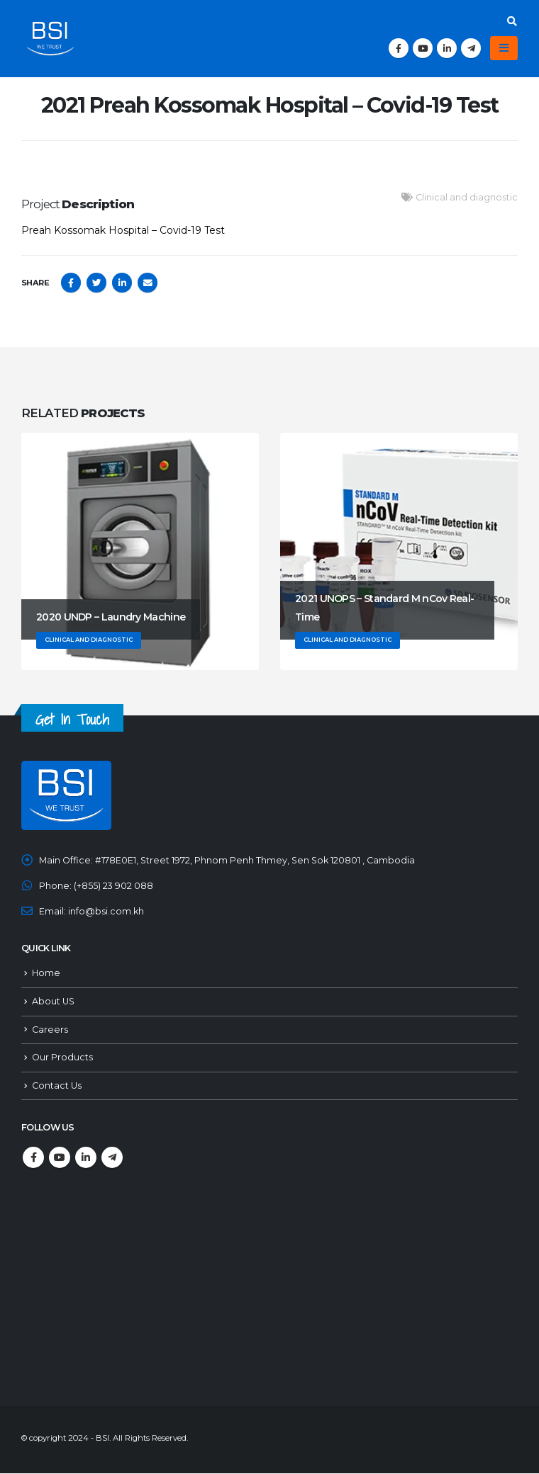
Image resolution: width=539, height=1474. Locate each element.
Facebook (71, 283)
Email (147, 283)
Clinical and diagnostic (467, 197)
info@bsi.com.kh (106, 911)
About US (53, 1002)
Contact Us (57, 1086)
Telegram (112, 1158)
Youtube (59, 1158)
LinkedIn (122, 283)
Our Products (62, 1058)
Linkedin (85, 1158)
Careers (50, 1029)
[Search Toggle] (512, 21)
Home (46, 973)
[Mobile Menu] (504, 48)
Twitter (96, 283)
